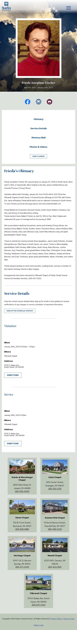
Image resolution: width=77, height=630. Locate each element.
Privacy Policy (56, 619)
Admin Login (38, 625)
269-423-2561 (54, 567)
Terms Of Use (68, 619)
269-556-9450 (22, 491)
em (38, 101)
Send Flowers (38, 156)
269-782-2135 (54, 488)
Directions (13, 375)
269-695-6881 (22, 529)
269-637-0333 (38, 605)
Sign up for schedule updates (20, 311)
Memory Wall (39, 137)
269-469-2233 (55, 529)
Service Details (38, 128)
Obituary (38, 119)
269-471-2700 (22, 567)
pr (49, 101)
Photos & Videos (38, 146)
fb (27, 101)
